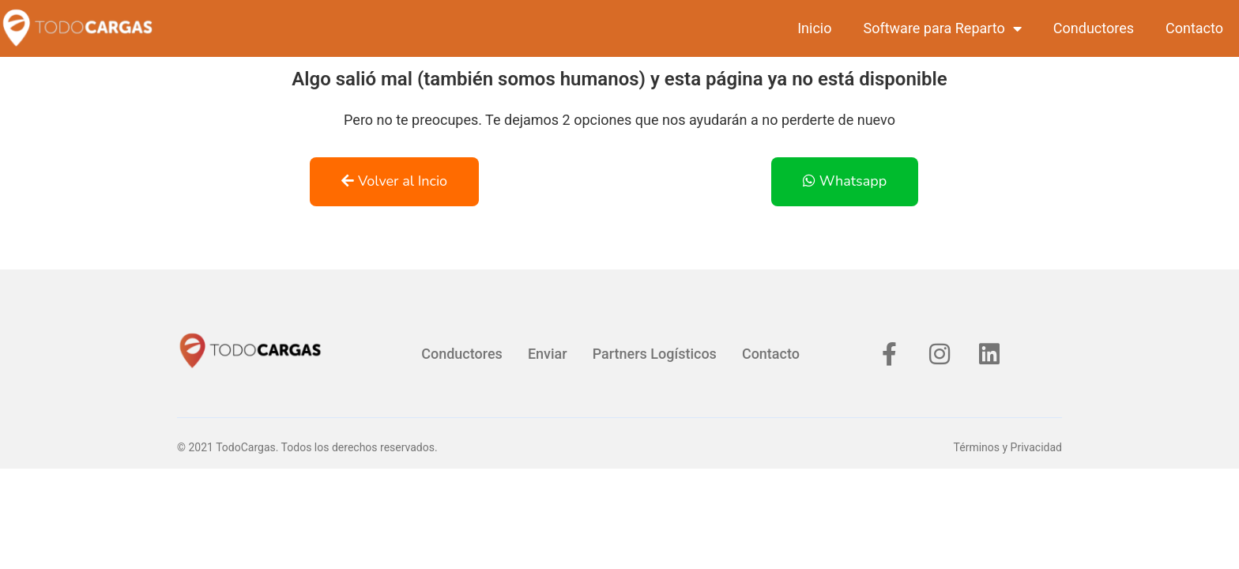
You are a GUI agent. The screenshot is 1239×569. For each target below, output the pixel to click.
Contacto (1194, 28)
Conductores (1093, 28)
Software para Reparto (942, 28)
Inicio (814, 28)
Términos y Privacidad (1008, 447)
